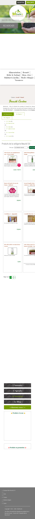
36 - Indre (8, 127)
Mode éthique (27, 78)
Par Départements (8, 114)
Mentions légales (7, 500)
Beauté (26, 72)
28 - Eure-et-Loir (10, 123)
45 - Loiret (8, 136)
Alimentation (14, 72)
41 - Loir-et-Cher (10, 132)
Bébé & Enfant (13, 75)
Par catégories (7, 117)
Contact (5, 497)
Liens (4, 494)
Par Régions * (19, 114)
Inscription (20, 2)
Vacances (19, 80)
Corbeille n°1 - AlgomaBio (10, 214)
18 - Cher (8, 121)
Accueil (17, 97)
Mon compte (30, 2)
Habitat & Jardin (11, 78)
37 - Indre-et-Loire (10, 128)
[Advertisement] (17, 52)
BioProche (19, 509)
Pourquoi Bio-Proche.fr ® (9, 490)
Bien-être (26, 75)
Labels (4, 503)
